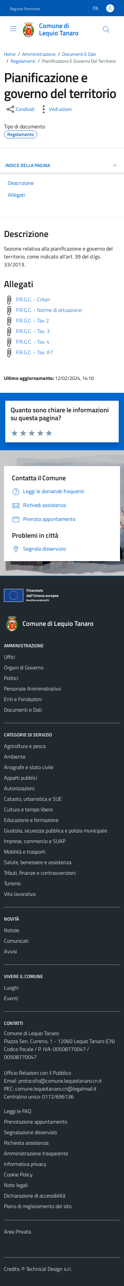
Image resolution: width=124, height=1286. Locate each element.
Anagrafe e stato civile (28, 767)
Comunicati (16, 941)
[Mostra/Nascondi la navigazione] (13, 29)
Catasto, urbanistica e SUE (33, 799)
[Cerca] (106, 29)
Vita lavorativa (20, 894)
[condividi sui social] (20, 109)
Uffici (9, 657)
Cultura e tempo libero (28, 809)
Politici (11, 678)
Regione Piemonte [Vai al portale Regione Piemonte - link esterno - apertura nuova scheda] (25, 9)
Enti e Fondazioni (23, 699)
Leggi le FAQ (17, 1111)
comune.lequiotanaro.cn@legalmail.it (56, 1089)
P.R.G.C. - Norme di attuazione (49, 310)
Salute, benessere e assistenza (37, 862)
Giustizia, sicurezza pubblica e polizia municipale (55, 830)
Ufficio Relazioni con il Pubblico (37, 1073)
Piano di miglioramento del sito (37, 1206)
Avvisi (10, 951)
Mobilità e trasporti (24, 852)
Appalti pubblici (20, 778)
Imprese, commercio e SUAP (34, 841)
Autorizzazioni (19, 788)
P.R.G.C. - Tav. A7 (34, 352)
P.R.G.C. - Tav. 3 (33, 331)
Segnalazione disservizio (30, 1132)
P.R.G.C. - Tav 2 (32, 320)
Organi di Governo (23, 667)
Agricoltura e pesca (25, 746)
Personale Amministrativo (32, 689)
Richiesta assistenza (26, 1143)
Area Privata (17, 1231)
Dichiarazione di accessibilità (34, 1196)
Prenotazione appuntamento (35, 1122)
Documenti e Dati (23, 710)
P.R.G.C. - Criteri (33, 299)
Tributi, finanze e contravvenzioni (40, 873)
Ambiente (14, 757)
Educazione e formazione (31, 820)
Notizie (11, 930)
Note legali (16, 1185)
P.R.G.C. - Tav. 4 (33, 342)
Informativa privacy (25, 1164)
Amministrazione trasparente (36, 1153)
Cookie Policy (18, 1174)
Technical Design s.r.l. (49, 1269)
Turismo (12, 883)
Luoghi (11, 988)
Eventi (11, 998)
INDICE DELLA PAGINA (62, 165)
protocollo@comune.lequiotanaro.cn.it (60, 1081)
